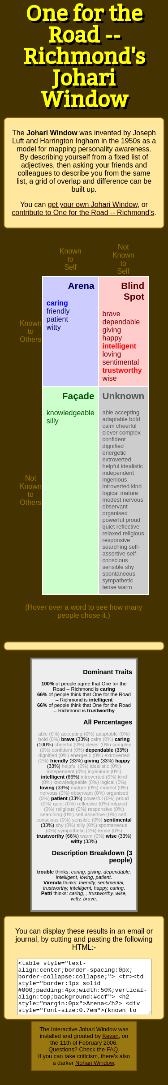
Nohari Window (94, 1073)
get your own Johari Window (93, 204)
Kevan (110, 1046)
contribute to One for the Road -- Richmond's (83, 212)
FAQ (112, 1060)
